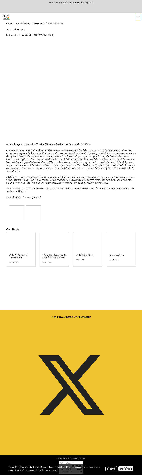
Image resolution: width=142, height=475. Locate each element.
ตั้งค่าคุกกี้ (111, 468)
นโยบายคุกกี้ (53, 470)
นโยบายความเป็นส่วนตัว (34, 470)
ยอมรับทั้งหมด (126, 468)
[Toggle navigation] (138, 17)
